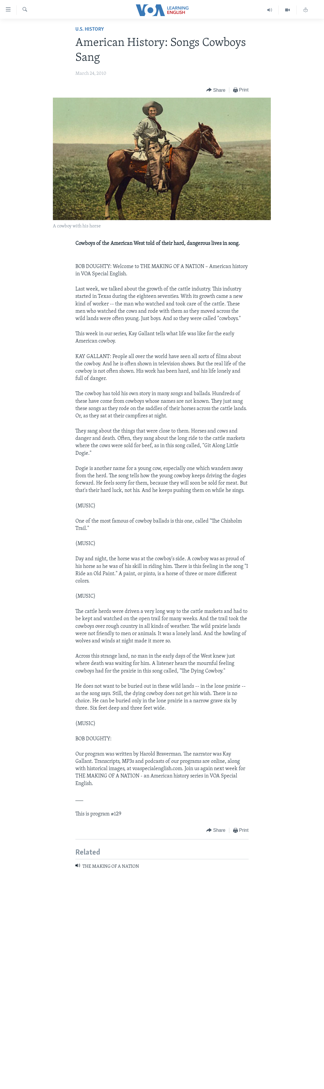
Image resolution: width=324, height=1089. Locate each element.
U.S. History (89, 29)
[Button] (216, 90)
